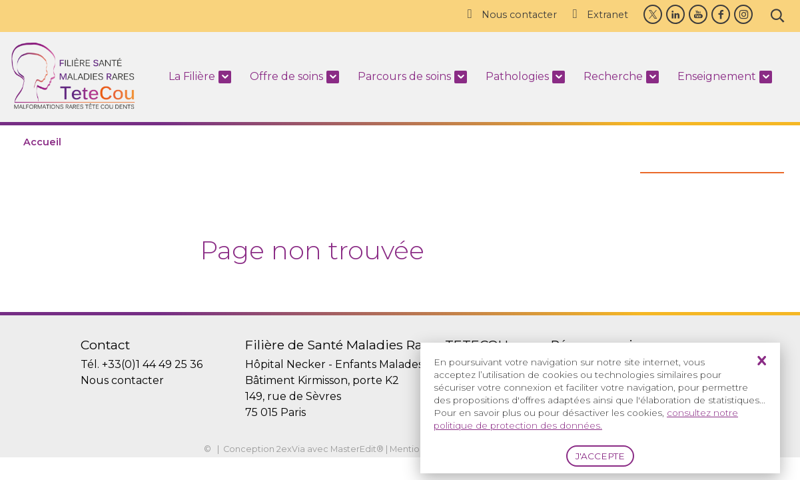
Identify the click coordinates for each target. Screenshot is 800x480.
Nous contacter (511, 15)
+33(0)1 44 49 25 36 (152, 364)
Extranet (599, 15)
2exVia (290, 449)
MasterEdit (353, 449)
